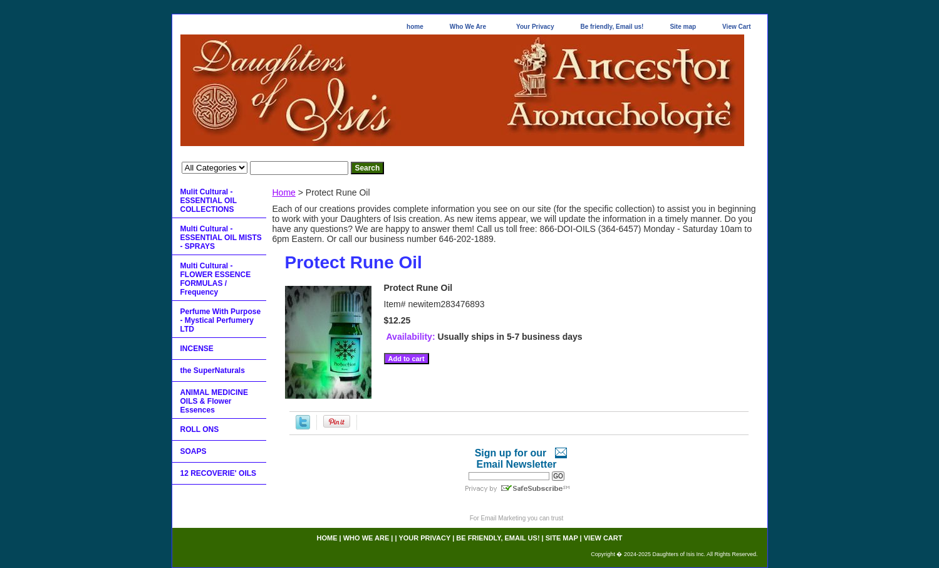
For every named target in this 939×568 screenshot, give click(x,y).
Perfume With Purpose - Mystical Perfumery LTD (220, 320)
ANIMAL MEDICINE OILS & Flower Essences (214, 401)
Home (284, 192)
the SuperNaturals (212, 370)
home (415, 26)
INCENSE (197, 348)
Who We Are (468, 26)
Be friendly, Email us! (611, 26)
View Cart (736, 26)
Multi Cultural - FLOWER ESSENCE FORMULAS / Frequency (215, 279)
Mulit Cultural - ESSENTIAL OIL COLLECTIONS (208, 200)
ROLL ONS (199, 429)
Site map (683, 26)
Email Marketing (503, 518)
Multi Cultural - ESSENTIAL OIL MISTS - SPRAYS (221, 237)
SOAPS (193, 451)
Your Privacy (535, 26)
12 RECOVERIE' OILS (218, 473)
